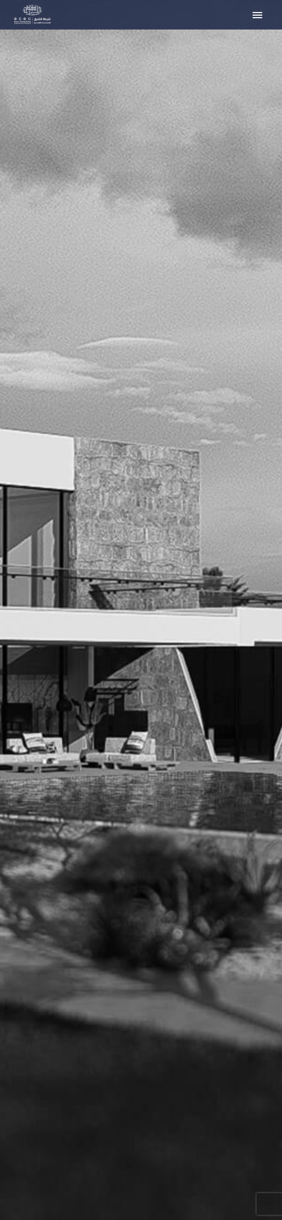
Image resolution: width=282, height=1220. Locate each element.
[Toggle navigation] (257, 15)
